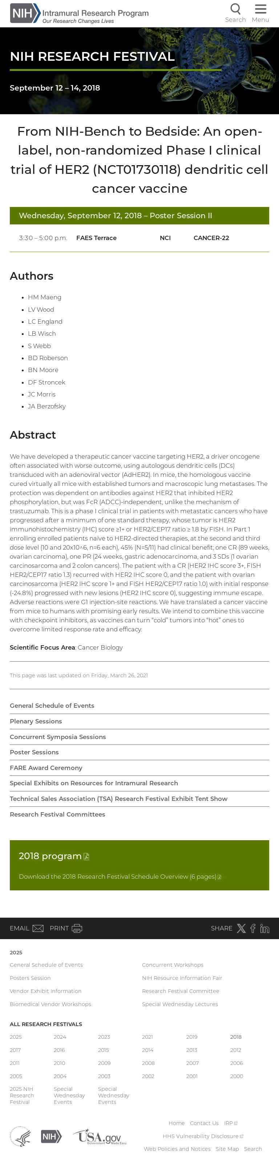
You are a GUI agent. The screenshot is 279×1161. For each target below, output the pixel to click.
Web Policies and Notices (177, 1149)
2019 (192, 1037)
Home (177, 1123)
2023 (104, 1037)
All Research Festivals (46, 1024)
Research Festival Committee (180, 991)
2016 (59, 1050)
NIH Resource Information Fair (182, 978)
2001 (192, 1076)
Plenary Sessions (36, 721)
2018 (54, 855)
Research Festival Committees (57, 814)
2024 (60, 1037)
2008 (148, 1063)
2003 (104, 1076)
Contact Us (204, 1123)
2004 (60, 1076)
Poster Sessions (34, 752)
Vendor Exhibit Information (46, 991)
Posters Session (30, 978)
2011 (15, 1063)
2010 (59, 1063)
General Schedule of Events (52, 705)
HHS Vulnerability (203, 1136)
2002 (148, 1076)
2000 (236, 1076)
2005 (16, 1076)
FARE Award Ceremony (46, 767)
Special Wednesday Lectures (180, 1004)
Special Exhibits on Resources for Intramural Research (94, 783)
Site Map (227, 1149)
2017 (15, 1050)
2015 (103, 1050)
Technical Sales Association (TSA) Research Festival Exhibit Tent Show (118, 798)
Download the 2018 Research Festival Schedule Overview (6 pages (120, 876)
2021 (147, 1037)
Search (253, 1149)
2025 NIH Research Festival (22, 1095)
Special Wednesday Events (69, 1095)
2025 (16, 952)
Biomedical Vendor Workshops (50, 1004)
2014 (147, 1050)
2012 (235, 1050)
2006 (236, 1063)
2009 (104, 1063)
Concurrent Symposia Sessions (58, 737)
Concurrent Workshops (172, 965)
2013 (191, 1050)
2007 (192, 1063)
